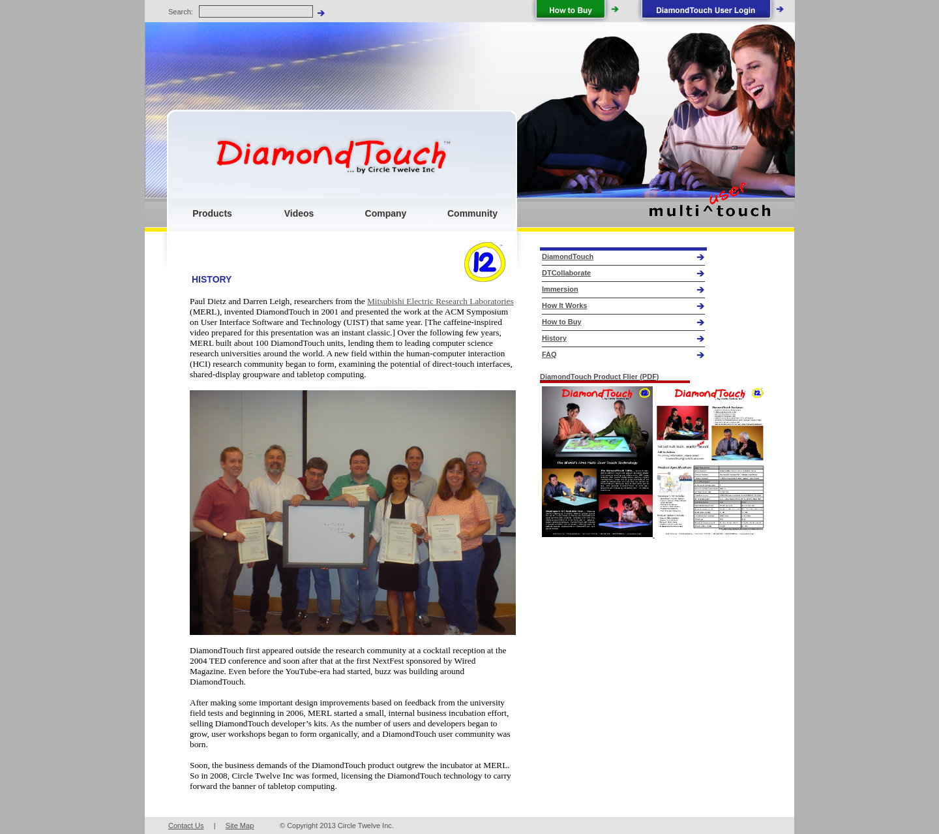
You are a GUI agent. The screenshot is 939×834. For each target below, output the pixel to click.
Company (386, 213)
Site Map (240, 825)
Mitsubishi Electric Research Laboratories (440, 301)
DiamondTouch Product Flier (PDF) (599, 376)
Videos (299, 213)
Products (212, 213)
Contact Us (185, 825)
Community (472, 213)
